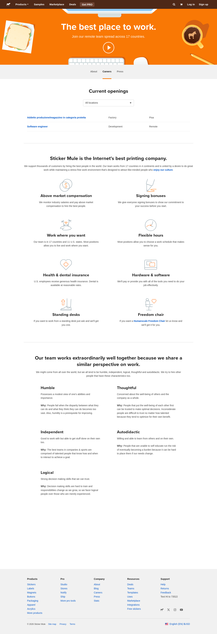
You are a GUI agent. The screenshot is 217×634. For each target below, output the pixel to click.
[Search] (173, 4)
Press (120, 71)
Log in (191, 4)
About (93, 71)
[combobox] (108, 103)
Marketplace (57, 4)
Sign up (203, 4)
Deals (72, 4)
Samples (39, 4)
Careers (107, 71)
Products (22, 4)
